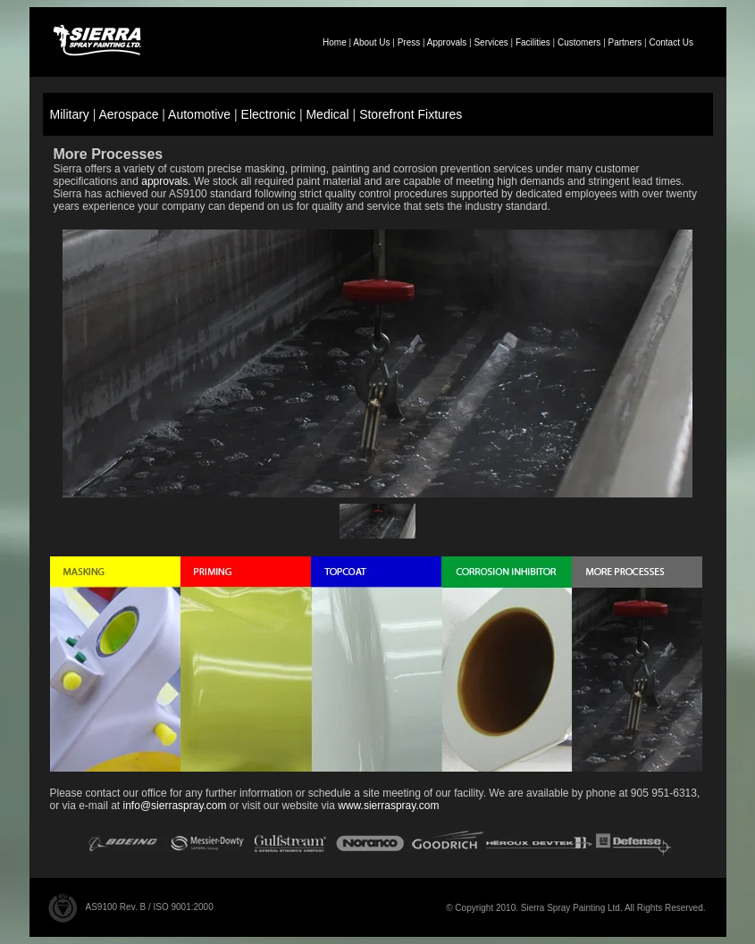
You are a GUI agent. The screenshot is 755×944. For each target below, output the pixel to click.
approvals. (165, 181)
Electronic (268, 114)
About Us (371, 42)
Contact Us (670, 42)
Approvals (446, 42)
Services (491, 42)
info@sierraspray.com (175, 805)
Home (335, 42)
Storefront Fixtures (410, 114)
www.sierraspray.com (388, 805)
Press (409, 42)
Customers (579, 42)
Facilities (533, 42)
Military (69, 114)
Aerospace (129, 114)
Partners (625, 42)
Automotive (199, 114)
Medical (327, 114)
